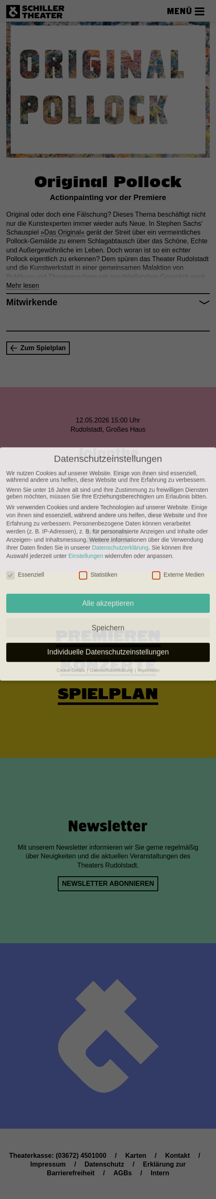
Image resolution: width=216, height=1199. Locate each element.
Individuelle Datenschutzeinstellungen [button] (108, 602)
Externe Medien (178, 524)
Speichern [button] (108, 577)
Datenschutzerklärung (120, 497)
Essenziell (25, 524)
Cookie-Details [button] (71, 620)
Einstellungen (85, 505)
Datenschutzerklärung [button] (112, 620)
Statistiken (98, 524)
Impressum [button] (149, 620)
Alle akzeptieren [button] (108, 553)
